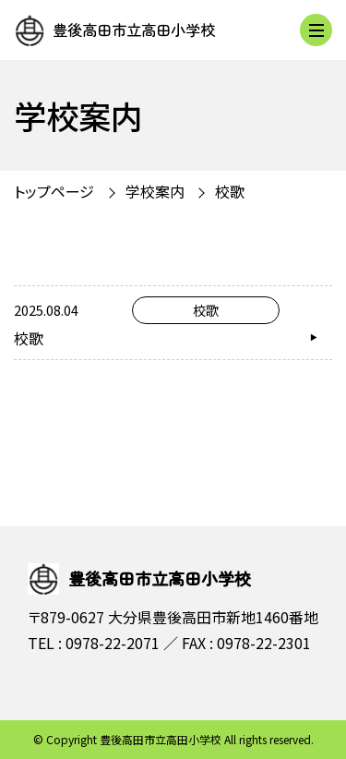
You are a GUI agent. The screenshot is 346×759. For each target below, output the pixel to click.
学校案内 (155, 191)
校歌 (230, 191)
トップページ (54, 191)
